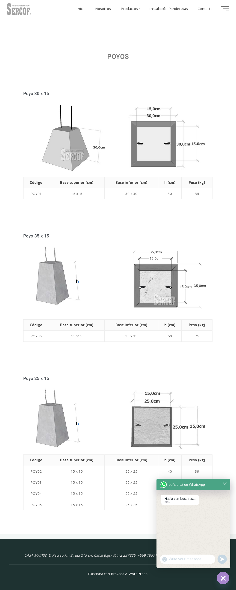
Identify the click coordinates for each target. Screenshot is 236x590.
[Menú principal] (225, 8)
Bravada (117, 573)
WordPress (138, 573)
